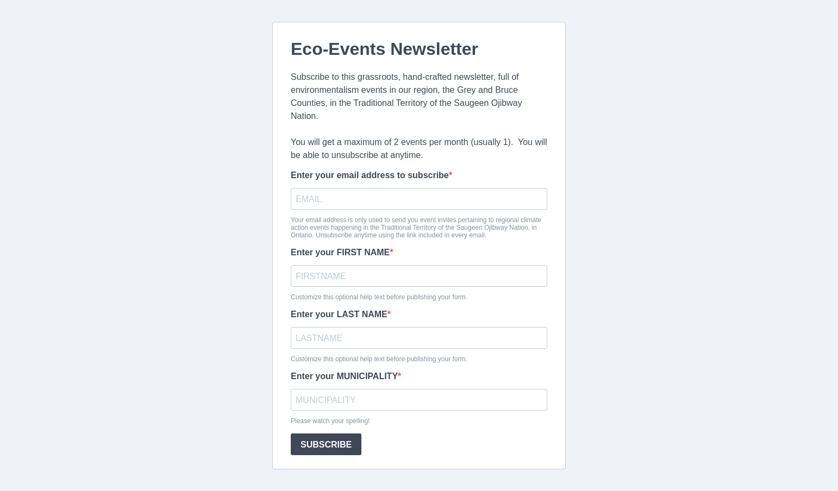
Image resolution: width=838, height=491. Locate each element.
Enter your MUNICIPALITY (344, 376)
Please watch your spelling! (330, 421)
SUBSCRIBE (326, 444)
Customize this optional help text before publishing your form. (379, 297)
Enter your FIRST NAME (340, 252)
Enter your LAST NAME (339, 314)
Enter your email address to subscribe (370, 175)
